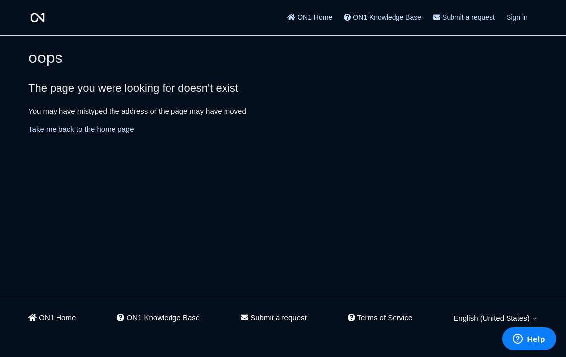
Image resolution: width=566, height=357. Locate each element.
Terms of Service (380, 317)
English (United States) (495, 318)
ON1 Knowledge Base (382, 17)
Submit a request (464, 17)
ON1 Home (309, 17)
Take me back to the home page (81, 129)
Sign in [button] (517, 17)
